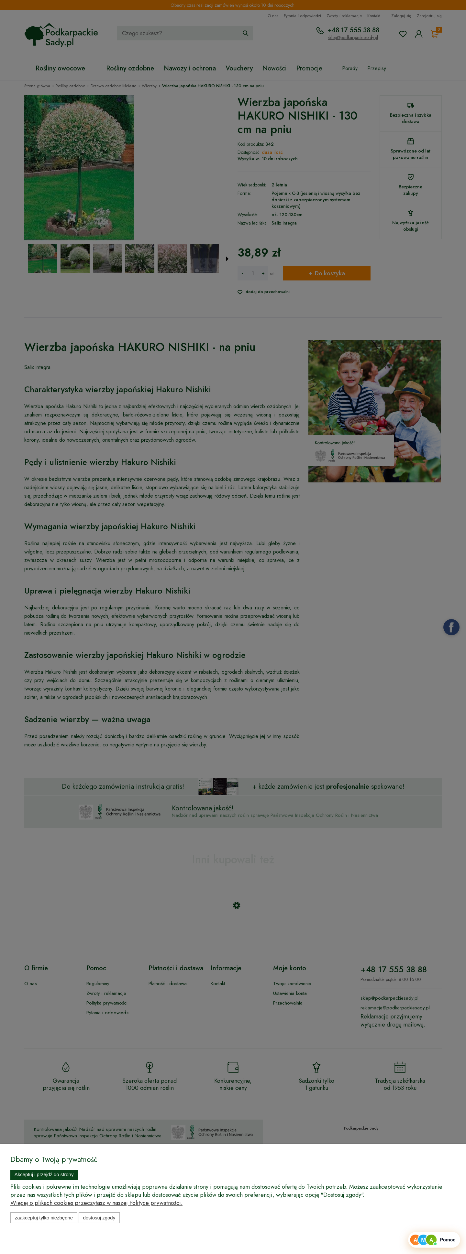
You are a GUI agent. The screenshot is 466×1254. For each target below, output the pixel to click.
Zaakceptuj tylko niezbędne (44, 1217)
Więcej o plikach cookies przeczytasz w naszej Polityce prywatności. (96, 1203)
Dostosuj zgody (99, 1217)
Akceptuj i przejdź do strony (44, 1174)
